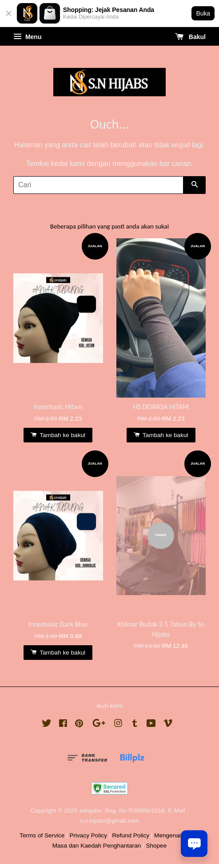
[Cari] (98, 185)
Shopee (156, 845)
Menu (27, 37)
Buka (203, 13)
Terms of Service (42, 835)
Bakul (190, 37)
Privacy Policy (88, 835)
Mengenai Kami (175, 835)
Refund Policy (130, 835)
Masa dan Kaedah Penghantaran (96, 845)
